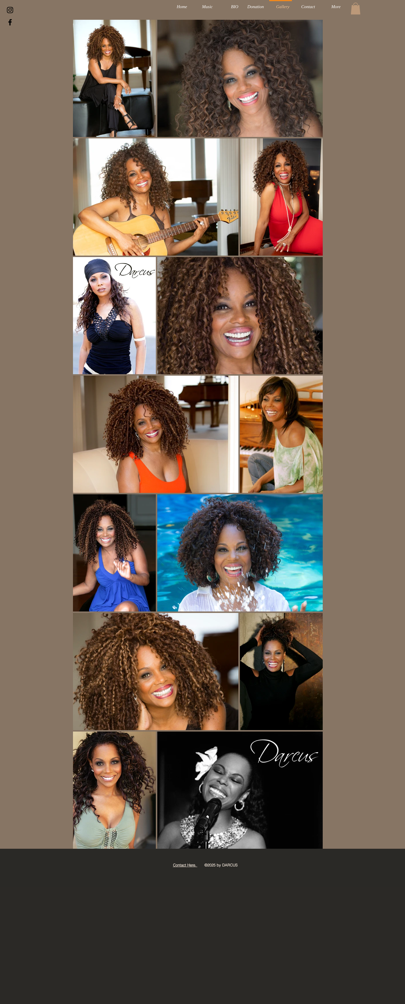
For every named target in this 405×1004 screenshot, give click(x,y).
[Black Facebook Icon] (10, 22)
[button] (356, 9)
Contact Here (184, 865)
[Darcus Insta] (10, 10)
